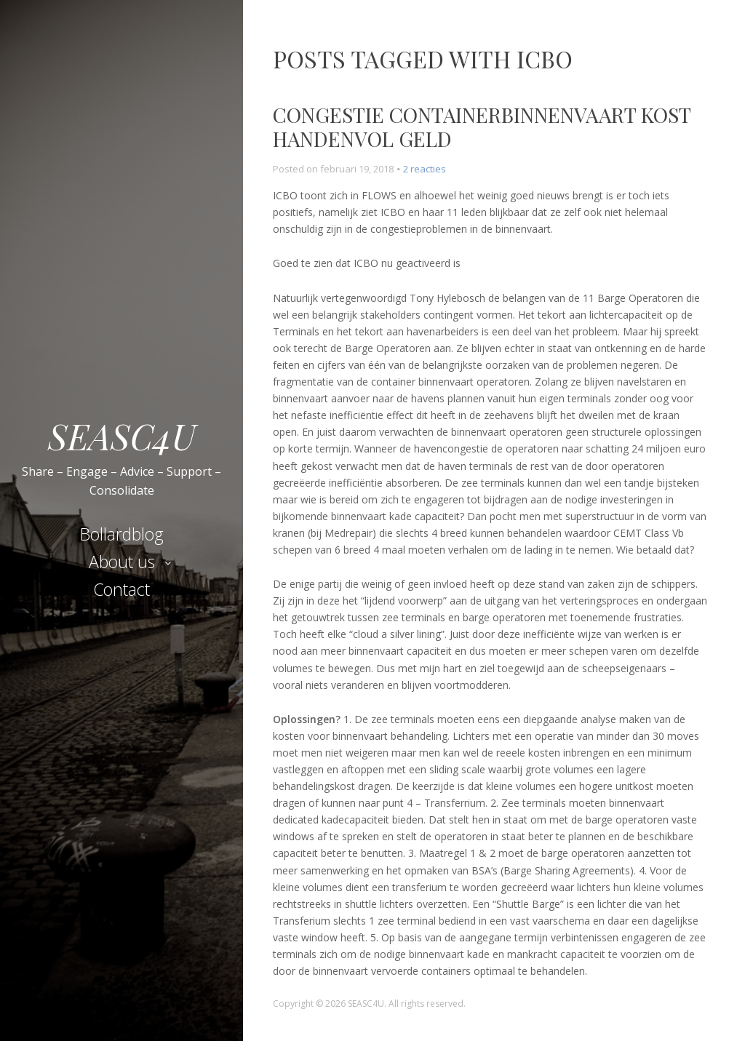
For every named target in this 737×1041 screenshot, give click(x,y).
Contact (121, 589)
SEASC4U (122, 435)
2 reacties (424, 168)
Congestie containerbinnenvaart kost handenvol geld (481, 127)
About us (122, 561)
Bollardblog (122, 534)
